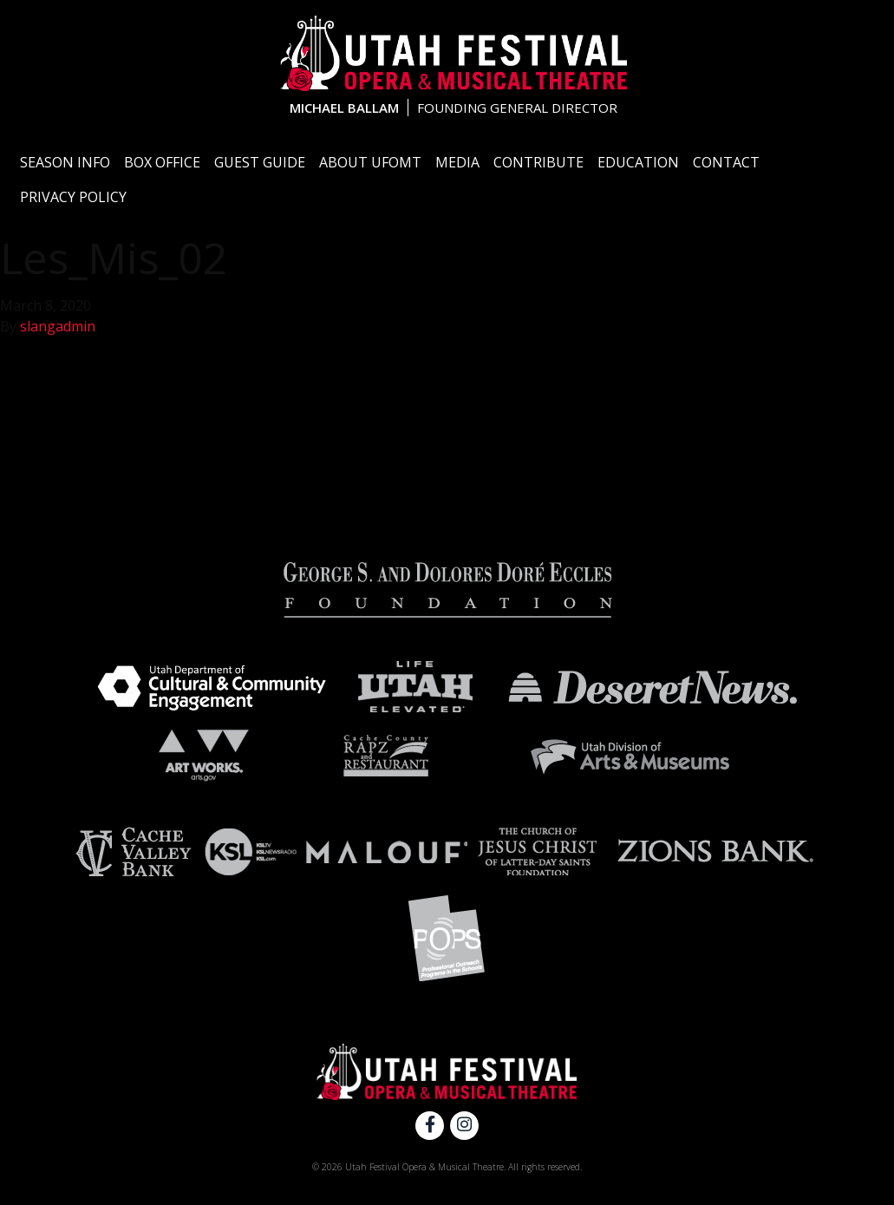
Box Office (162, 162)
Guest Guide (259, 162)
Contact (726, 162)
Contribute (538, 162)
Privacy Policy (73, 196)
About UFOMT (370, 162)
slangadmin (57, 326)
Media (457, 162)
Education (638, 162)
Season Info (65, 162)
